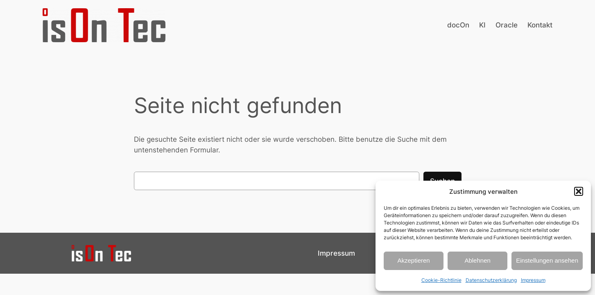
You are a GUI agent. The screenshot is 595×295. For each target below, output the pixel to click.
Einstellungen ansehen (547, 260)
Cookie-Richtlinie (441, 280)
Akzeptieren (413, 260)
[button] (579, 191)
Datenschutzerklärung (491, 280)
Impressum (533, 280)
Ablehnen (477, 260)
